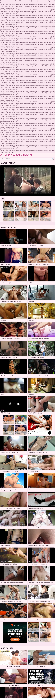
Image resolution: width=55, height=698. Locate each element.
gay (3, 198)
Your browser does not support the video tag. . (27, 180)
